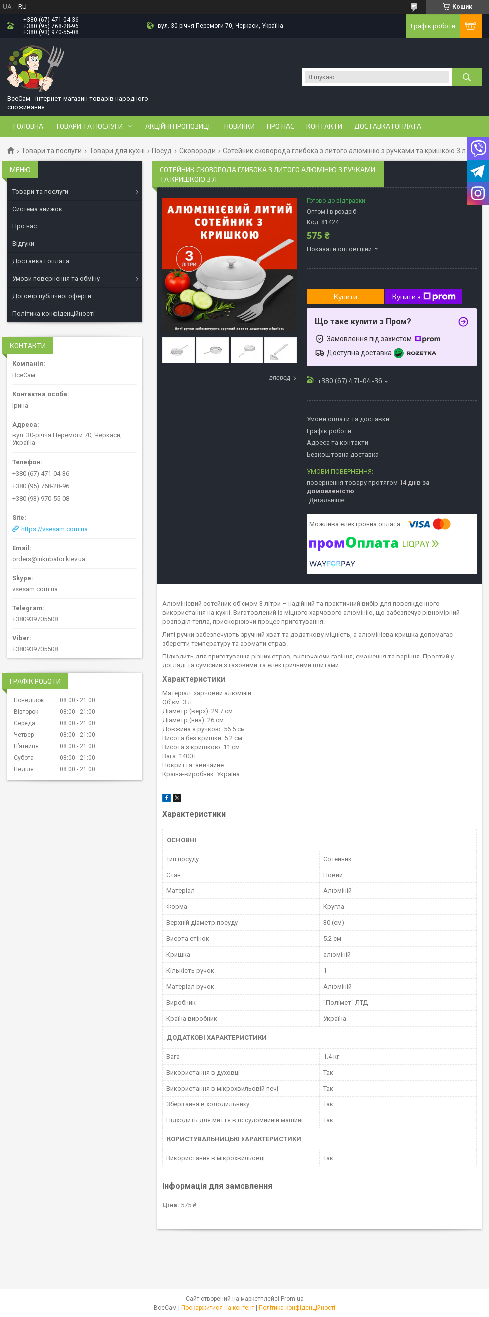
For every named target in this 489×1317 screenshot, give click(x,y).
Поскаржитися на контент (217, 1307)
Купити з (424, 296)
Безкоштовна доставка (343, 454)
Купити (345, 296)
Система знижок (37, 209)
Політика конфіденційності (53, 313)
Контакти (324, 126)
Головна (28, 126)
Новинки (239, 126)
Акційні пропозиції (178, 126)
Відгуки (23, 243)
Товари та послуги (89, 126)
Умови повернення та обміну (56, 278)
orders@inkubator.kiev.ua (48, 559)
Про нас (280, 126)
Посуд (162, 151)
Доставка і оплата (387, 126)
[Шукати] (467, 77)
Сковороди (197, 151)
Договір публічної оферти (51, 296)
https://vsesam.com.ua (54, 529)
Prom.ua (292, 1298)
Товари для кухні (117, 151)
